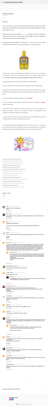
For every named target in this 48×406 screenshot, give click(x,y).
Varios (4, 195)
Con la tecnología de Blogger (24, 404)
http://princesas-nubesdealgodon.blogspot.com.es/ (15, 179)
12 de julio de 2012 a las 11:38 (19, 272)
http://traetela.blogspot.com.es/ (10, 185)
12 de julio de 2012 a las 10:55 (14, 221)
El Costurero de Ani (11, 286)
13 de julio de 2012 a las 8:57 (16, 336)
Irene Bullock (9, 347)
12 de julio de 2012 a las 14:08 (19, 276)
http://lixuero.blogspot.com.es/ (10, 175)
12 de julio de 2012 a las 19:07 (16, 304)
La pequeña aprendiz (13, 2)
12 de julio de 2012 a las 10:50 (15, 206)
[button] (3, 18)
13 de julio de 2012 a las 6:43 (22, 325)
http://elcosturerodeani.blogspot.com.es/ (12, 163)
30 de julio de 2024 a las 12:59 (19, 364)
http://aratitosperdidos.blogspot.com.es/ (12, 161)
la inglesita (9, 295)
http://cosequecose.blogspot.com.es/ (11, 177)
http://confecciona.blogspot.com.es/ (11, 165)
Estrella (8, 311)
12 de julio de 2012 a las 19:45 (15, 317)
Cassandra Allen (10, 364)
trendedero (9, 355)
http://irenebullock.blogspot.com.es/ (11, 159)
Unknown (8, 242)
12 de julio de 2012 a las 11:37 (22, 252)
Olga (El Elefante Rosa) (12, 266)
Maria (7, 206)
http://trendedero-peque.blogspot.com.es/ (12, 173)
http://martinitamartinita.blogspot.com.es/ (13, 183)
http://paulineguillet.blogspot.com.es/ (12, 181)
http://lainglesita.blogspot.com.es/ (11, 167)
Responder (9, 211)
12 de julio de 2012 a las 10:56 (15, 232)
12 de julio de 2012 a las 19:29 (16, 311)
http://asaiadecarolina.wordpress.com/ (12, 171)
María (7, 232)
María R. (12, 276)
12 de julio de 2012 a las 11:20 (23, 266)
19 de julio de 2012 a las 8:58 (17, 355)
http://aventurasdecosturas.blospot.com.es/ (13, 187)
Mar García (8, 213)
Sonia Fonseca (13, 252)
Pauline (8, 317)
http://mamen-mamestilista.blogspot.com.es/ (13, 169)
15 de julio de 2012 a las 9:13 (18, 347)
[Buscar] (24, 2)
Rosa (7, 221)
